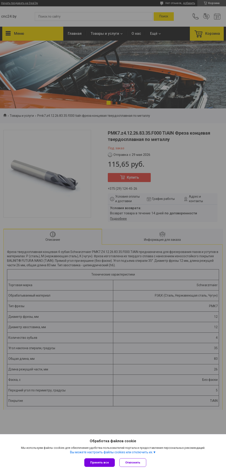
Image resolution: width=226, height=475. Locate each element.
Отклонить (132, 462)
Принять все (99, 462)
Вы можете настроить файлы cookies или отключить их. (111, 452)
